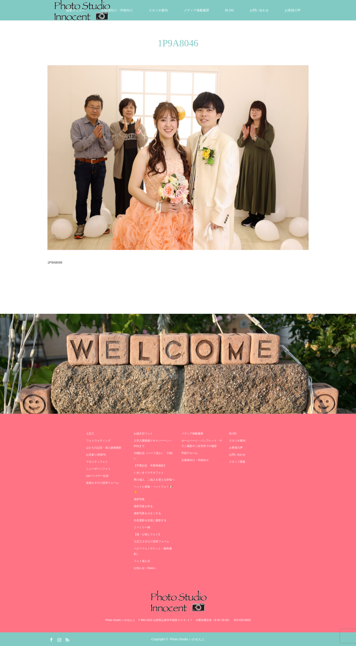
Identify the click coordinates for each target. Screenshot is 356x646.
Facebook (50, 639)
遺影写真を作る (143, 506)
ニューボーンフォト (98, 468)
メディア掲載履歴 (196, 10)
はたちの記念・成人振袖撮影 (103, 447)
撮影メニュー (75, 10)
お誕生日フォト (143, 433)
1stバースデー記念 (97, 475)
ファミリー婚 (142, 527)
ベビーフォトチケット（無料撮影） (153, 551)
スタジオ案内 (158, 10)
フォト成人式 (142, 561)
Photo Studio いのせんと (187, 639)
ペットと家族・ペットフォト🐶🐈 (153, 489)
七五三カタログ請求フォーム (151, 541)
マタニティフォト (97, 461)
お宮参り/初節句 (96, 454)
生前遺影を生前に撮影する (150, 520)
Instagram (58, 639)
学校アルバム (189, 453)
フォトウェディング (98, 440)
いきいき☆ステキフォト (149, 472)
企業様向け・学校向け (117, 10)
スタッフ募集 (237, 461)
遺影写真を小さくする (147, 513)
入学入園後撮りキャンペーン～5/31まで (153, 443)
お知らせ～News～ (145, 568)
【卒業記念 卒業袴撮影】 (150, 465)
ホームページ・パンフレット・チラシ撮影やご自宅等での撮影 (201, 443)
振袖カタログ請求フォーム (102, 482)
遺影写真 (139, 499)
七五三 (90, 433)
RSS (66, 639)
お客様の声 (293, 10)
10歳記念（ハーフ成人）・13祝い (153, 455)
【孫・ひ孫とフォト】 (147, 534)
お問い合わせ (259, 10)
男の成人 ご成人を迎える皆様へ (154, 479)
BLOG (229, 10)
